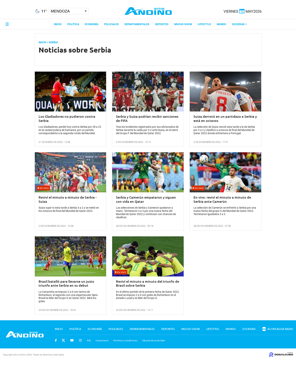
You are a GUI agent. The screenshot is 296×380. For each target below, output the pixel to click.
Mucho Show (183, 24)
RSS (89, 340)
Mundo (221, 24)
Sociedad (239, 24)
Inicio (58, 24)
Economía (91, 24)
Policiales (111, 24)
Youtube (72, 340)
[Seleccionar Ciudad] (69, 11)
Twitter (63, 340)
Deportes (162, 24)
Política (73, 24)
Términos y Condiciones (125, 340)
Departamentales (136, 24)
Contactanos (102, 340)
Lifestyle (204, 24)
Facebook (56, 340)
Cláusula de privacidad (153, 340)
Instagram (80, 340)
